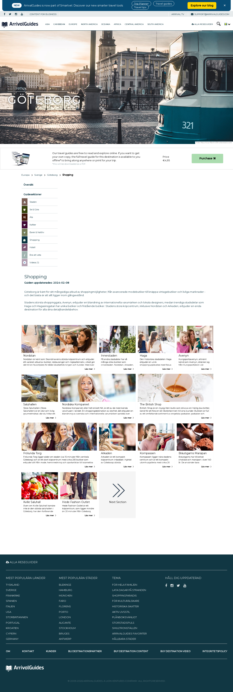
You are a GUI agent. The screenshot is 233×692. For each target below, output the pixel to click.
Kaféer (33, 224)
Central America (134, 24)
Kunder (51, 651)
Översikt (28, 184)
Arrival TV (177, 14)
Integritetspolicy (215, 651)
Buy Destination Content (131, 651)
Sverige (38, 174)
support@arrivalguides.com (210, 14)
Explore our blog (202, 5)
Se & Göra (34, 209)
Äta (31, 217)
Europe (73, 24)
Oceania (105, 24)
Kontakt (28, 651)
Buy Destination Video (175, 651)
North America (89, 24)
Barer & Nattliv (37, 232)
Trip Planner (141, 3)
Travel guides (164, 3)
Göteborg (52, 174)
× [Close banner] (225, 5)
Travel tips (140, 7)
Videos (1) (34, 262)
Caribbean (59, 24)
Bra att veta (35, 255)
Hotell (32, 247)
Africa (117, 24)
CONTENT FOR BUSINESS (43, 14)
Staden (33, 202)
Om (8, 651)
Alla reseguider (202, 24)
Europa (25, 174)
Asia (47, 24)
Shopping (35, 240)
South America (155, 24)
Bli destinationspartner (85, 651)
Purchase (207, 158)
